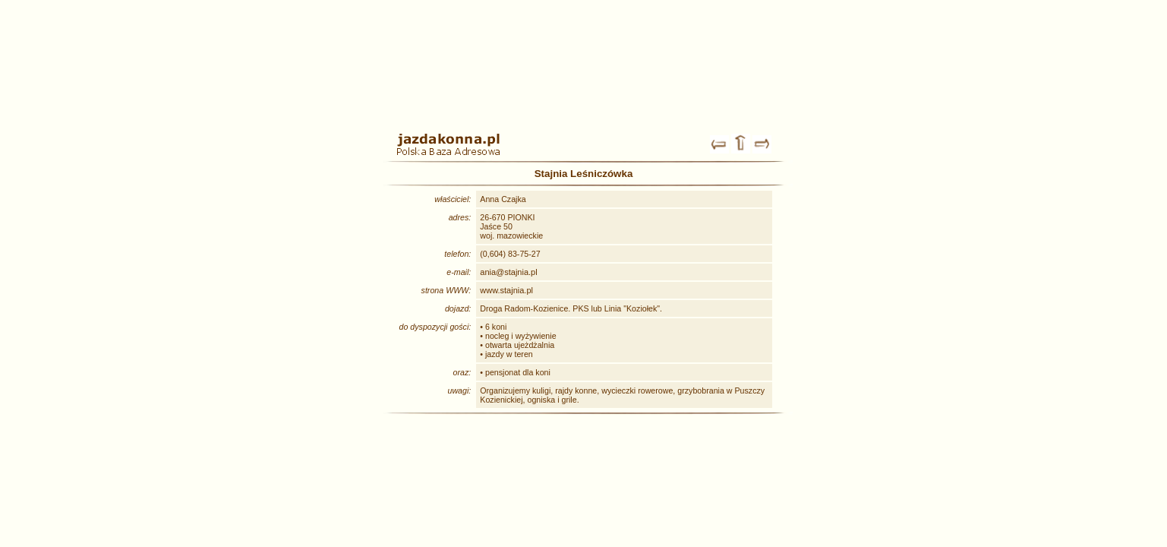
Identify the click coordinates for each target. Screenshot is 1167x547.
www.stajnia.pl (506, 290)
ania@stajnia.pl (508, 272)
